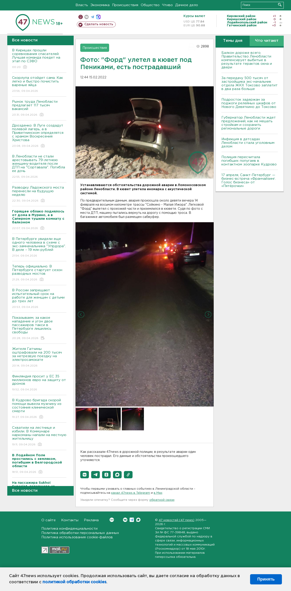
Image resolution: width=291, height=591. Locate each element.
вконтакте (86, 17)
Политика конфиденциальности (69, 528)
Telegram (132, 520)
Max (138, 520)
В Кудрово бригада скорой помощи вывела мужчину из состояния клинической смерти (39, 409)
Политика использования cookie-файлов (77, 537)
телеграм (92, 17)
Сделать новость (98, 24)
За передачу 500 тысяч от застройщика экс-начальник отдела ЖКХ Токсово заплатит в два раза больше (249, 83)
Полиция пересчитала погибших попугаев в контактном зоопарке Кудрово (249, 161)
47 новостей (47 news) (176, 520)
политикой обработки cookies (74, 582)
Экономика (100, 5)
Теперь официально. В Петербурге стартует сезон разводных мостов (39, 273)
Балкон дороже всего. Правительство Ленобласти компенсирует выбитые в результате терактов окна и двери (246, 60)
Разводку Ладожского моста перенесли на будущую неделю (39, 194)
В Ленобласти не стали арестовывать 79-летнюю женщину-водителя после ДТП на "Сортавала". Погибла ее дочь (39, 167)
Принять (266, 579)
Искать (279, 4)
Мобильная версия (80, 17)
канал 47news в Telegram (130, 493)
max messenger (98, 17)
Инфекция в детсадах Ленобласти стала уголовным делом (247, 143)
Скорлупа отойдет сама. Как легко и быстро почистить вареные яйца (39, 84)
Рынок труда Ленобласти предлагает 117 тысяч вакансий (39, 108)
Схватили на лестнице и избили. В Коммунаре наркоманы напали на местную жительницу (39, 436)
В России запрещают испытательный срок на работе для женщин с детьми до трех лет (39, 299)
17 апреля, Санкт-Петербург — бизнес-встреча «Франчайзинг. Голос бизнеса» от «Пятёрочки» (248, 180)
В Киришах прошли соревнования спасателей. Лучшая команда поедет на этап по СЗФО (39, 59)
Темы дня (232, 40)
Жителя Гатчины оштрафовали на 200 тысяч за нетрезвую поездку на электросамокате (39, 357)
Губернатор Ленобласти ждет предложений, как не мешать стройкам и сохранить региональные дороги (248, 123)
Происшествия (125, 5)
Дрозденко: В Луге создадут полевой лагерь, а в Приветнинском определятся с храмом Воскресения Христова (39, 136)
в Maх (158, 493)
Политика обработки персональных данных (80, 532)
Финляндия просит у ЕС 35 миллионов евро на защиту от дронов (39, 383)
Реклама (91, 520)
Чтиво (167, 5)
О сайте (48, 520)
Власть (81, 5)
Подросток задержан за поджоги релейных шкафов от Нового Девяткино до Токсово (248, 103)
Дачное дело (186, 5)
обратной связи (161, 500)
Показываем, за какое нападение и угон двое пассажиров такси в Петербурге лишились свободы (39, 328)
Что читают (266, 40)
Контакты (69, 520)
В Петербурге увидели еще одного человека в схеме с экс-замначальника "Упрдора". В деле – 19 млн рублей (39, 247)
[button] (84, 474)
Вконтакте (112, 520)
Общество (150, 5)
